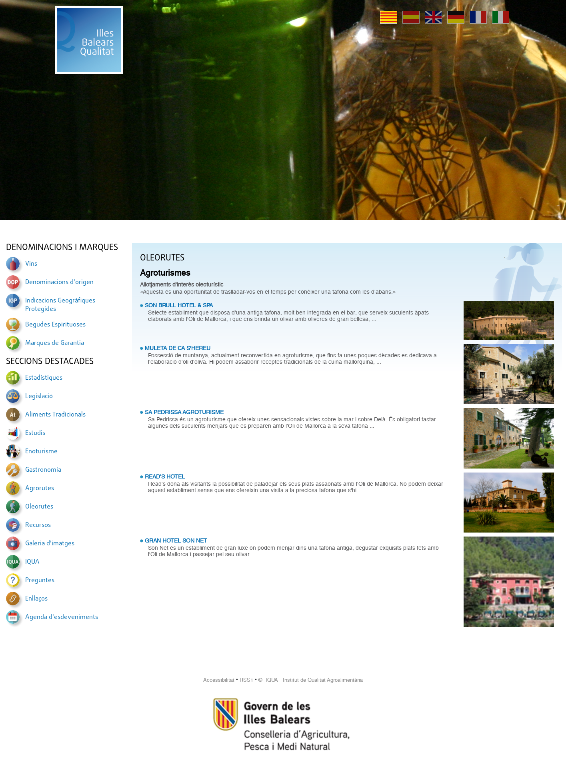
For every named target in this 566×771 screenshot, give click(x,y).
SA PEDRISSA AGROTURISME (184, 412)
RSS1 (246, 680)
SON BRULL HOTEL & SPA (179, 305)
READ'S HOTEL (165, 476)
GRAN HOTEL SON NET (176, 540)
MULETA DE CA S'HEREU (177, 348)
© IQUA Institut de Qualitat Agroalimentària (310, 680)
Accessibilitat (218, 680)
